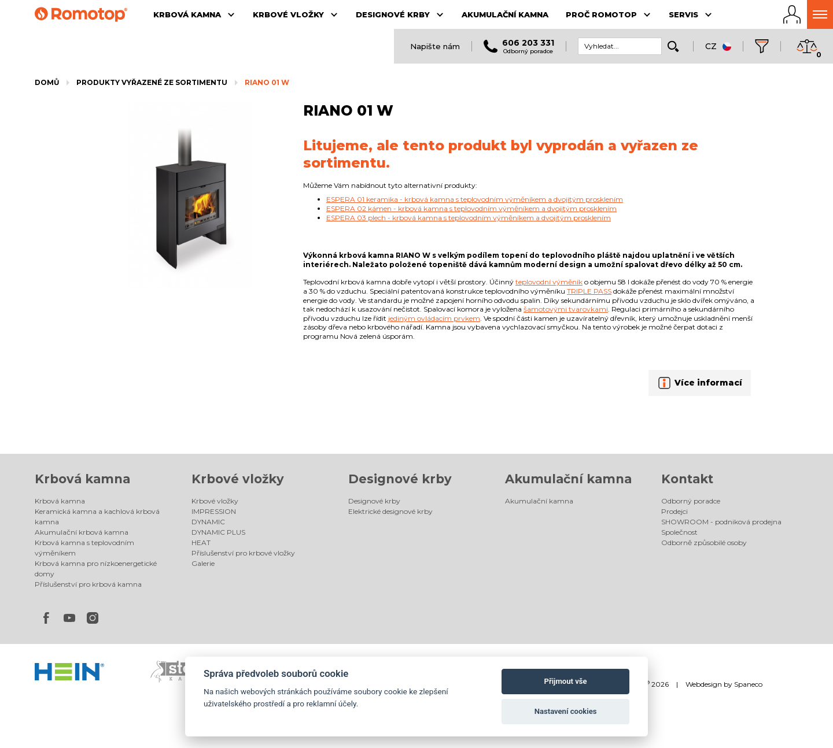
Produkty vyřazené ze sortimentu (151, 82)
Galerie (203, 563)
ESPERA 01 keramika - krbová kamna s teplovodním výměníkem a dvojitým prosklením (474, 199)
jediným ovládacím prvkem (434, 318)
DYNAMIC (208, 521)
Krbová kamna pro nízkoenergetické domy (96, 568)
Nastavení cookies (566, 711)
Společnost (679, 532)
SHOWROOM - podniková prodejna (721, 521)
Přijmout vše (565, 681)
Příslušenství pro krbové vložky (243, 553)
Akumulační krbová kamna (81, 532)
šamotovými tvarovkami (566, 309)
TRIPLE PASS (589, 291)
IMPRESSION (213, 511)
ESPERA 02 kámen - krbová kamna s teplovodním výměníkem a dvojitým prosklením (471, 208)
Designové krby (400, 479)
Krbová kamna (82, 479)
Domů (47, 82)
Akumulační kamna (568, 479)
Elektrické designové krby (390, 511)
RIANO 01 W (267, 82)
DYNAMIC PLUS (218, 532)
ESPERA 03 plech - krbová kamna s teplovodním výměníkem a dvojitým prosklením (468, 217)
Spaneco (748, 684)
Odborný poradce (690, 501)
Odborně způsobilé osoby (704, 542)
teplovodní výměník (549, 281)
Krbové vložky (237, 479)
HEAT (201, 542)
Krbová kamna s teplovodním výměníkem (84, 547)
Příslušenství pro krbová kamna (88, 584)
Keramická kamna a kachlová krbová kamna (97, 516)
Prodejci (674, 511)
